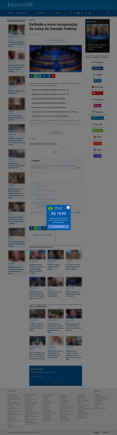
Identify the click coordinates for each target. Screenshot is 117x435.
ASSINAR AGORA (58, 226)
